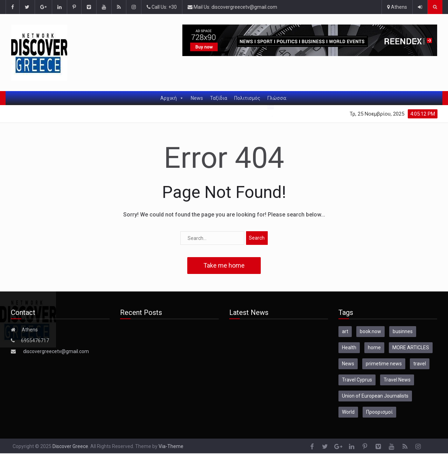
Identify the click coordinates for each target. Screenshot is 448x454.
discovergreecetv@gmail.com (56, 351)
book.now (370, 331)
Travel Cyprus (357, 380)
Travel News (397, 380)
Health (349, 347)
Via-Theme (171, 446)
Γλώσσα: (277, 100)
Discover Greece (70, 446)
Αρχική (172, 98)
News (197, 98)
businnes (403, 331)
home (374, 347)
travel (419, 363)
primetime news (384, 363)
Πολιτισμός (247, 98)
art (345, 331)
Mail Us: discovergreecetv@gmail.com (232, 7)
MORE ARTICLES (410, 347)
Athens (397, 7)
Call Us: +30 (162, 7)
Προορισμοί (379, 412)
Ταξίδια (218, 98)
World (348, 412)
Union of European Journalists (375, 396)
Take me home (224, 265)
